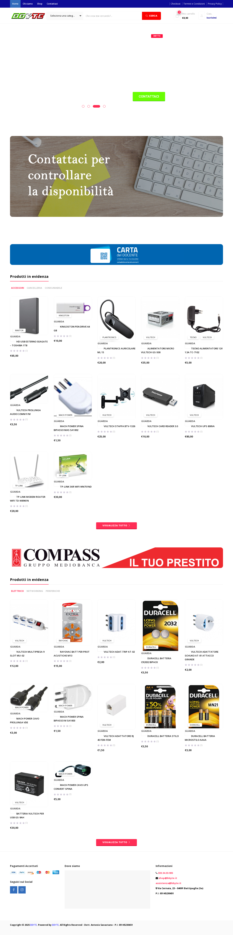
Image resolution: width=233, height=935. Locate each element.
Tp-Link (19, 684)
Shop (39, 3)
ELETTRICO (17, 800)
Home (15, 3)
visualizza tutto (116, 724)
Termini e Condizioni (194, 3)
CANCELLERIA (34, 486)
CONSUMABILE (53, 486)
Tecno (193, 536)
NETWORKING (35, 800)
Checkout (175, 3)
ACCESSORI (17, 486)
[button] (65, 16)
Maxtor (19, 529)
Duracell (151, 856)
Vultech (150, 536)
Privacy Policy (215, 3)
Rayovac (63, 850)
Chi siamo (28, 3)
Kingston (64, 514)
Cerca (151, 15)
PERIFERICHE (53, 800)
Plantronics (109, 536)
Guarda (13, 535)
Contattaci (52, 3)
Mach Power (65, 613)
